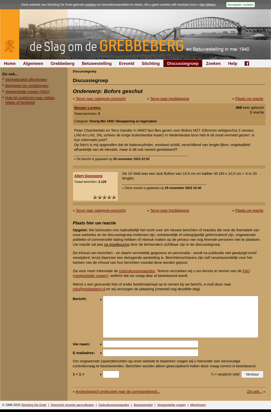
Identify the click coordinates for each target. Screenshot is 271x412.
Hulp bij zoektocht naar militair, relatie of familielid (30, 100)
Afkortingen (198, 405)
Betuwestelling (97, 63)
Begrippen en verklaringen (26, 86)
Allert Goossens (88, 176)
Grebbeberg (63, 63)
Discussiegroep (183, 63)
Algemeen (33, 63)
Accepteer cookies (240, 4)
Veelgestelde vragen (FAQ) (27, 91)
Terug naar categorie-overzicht (101, 99)
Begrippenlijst (143, 405)
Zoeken (213, 63)
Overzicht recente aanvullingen (72, 405)
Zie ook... (254, 391)
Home (10, 63)
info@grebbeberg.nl (89, 289)
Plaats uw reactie (249, 99)
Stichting (151, 63)
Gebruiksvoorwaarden (137, 271)
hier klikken (208, 4)
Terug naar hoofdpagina (169, 99)
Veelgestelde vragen (171, 405)
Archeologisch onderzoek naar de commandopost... (118, 391)
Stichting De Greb (33, 405)
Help (232, 63)
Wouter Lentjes (87, 108)
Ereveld (126, 63)
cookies (90, 4)
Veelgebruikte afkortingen (26, 79)
